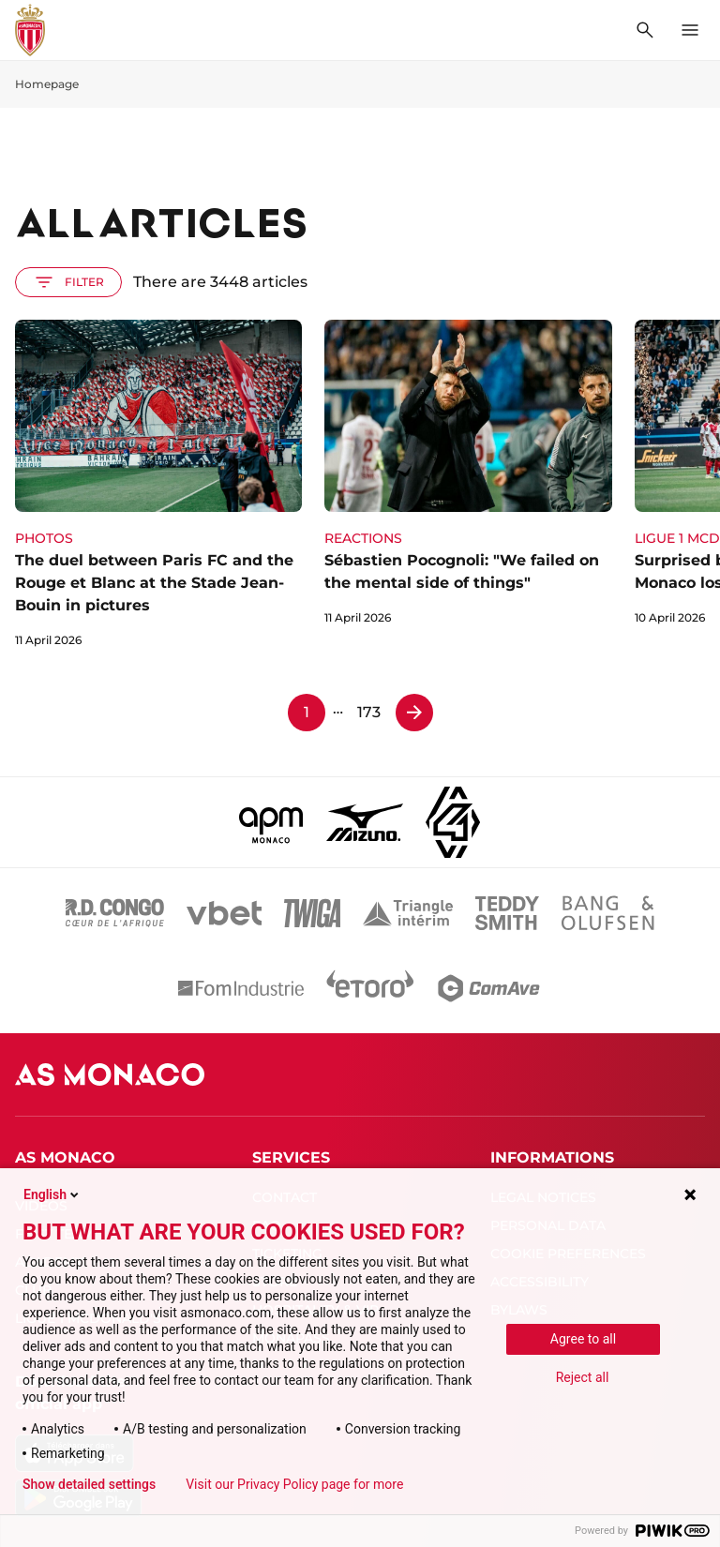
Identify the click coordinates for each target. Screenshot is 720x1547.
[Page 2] (414, 712)
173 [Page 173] (369, 712)
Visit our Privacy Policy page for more (294, 1484)
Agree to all (583, 1338)
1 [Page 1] (306, 712)
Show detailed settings (89, 1484)
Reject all (582, 1377)
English (52, 1194)
